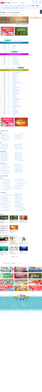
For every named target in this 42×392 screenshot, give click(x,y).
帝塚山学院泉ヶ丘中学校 (15, 81)
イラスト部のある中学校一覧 (5, 167)
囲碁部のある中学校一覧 (18, 164)
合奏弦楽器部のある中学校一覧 (5, 137)
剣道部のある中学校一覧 (18, 195)
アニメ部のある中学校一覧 (4, 173)
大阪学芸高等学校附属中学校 (16, 72)
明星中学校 (14, 46)
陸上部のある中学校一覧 (4, 204)
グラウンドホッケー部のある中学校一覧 (20, 209)
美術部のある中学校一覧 (4, 152)
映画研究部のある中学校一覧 (5, 170)
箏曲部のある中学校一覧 (18, 138)
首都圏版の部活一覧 (25, 24)
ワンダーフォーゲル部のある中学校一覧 (6, 195)
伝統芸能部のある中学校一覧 (5, 154)
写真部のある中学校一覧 (18, 152)
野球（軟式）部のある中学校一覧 (19, 179)
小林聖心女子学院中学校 (15, 61)
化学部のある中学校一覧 (18, 145)
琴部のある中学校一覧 (4, 138)
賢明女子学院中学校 (15, 62)
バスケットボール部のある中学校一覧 (20, 183)
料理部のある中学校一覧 (18, 157)
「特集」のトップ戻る (14, 256)
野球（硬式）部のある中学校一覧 (5, 179)
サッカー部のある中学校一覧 (19, 180)
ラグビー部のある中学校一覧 (5, 183)
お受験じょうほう (7, 0)
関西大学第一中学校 (15, 75)
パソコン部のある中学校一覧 (19, 167)
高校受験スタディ (12, 0)
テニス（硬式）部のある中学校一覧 (6, 182)
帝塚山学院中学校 (15, 59)
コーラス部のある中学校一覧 (5, 140)
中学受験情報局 (23, 304)
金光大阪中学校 (14, 78)
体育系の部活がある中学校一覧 (15, 307)
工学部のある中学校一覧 (4, 145)
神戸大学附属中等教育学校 (16, 99)
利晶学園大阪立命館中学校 (16, 87)
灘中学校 (13, 48)
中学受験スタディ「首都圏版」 (38, 301)
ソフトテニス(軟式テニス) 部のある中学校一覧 (21, 182)
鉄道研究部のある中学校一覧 (19, 170)
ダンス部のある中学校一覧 (4, 210)
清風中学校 (14, 45)
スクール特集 (13, 306)
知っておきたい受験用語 (23, 305)
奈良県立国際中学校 (15, 111)
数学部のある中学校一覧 (4, 144)
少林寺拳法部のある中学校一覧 (5, 198)
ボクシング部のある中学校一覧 (19, 207)
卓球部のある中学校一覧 (18, 188)
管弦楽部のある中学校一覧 (4, 135)
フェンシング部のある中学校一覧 (5, 209)
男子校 (7, 51)
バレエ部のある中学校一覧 (18, 210)
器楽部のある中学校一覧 (18, 135)
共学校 (21, 40)
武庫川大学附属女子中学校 (16, 64)
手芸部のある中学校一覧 (4, 157)
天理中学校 (14, 108)
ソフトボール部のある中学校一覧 (5, 180)
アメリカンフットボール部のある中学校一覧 (7, 188)
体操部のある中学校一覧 (18, 201)
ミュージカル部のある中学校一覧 (19, 160)
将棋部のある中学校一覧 (4, 164)
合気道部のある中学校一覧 (18, 198)
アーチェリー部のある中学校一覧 (5, 201)
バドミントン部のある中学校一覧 (19, 204)
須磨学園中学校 (14, 96)
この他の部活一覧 (17, 24)
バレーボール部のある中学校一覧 (5, 185)
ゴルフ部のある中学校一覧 (18, 185)
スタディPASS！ (23, 306)
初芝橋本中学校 (14, 114)
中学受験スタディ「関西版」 (3, 301)
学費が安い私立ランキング (14, 305)
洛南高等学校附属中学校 (15, 105)
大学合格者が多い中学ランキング (15, 304)
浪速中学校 (14, 84)
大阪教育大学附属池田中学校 (16, 90)
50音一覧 (3, 304)
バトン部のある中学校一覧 (4, 207)
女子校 (14, 40)
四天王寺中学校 (14, 56)
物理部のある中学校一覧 (18, 144)
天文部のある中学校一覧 (18, 147)
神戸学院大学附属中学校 (15, 93)
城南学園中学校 (14, 58)
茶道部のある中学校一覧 (18, 154)
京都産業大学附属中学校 (15, 102)
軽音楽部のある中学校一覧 (18, 137)
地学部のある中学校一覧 (4, 147)
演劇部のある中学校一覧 (4, 160)
